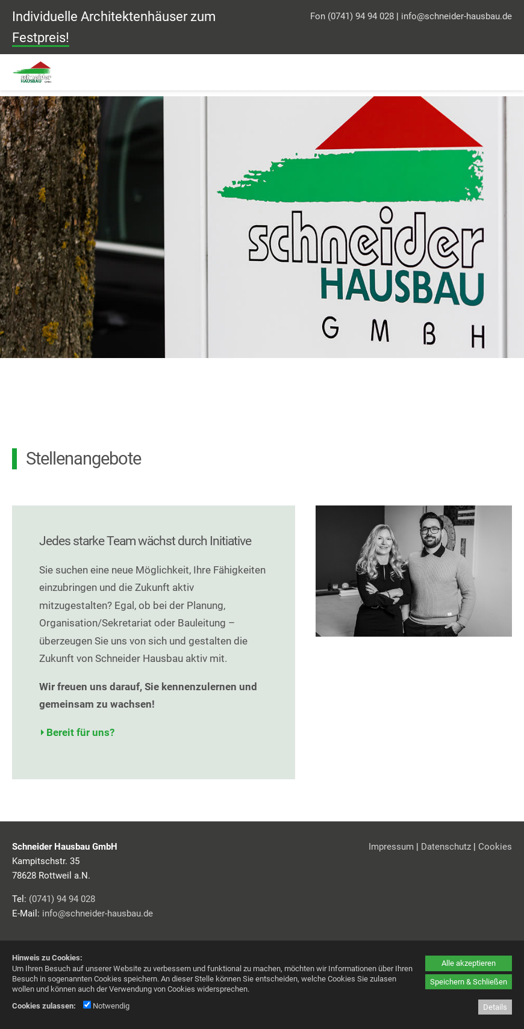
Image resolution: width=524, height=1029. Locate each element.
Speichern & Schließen (468, 981)
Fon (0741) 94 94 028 (352, 16)
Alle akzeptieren (468, 963)
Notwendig (106, 1005)
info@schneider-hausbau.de (456, 16)
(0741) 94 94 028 (62, 899)
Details (495, 1007)
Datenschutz (446, 846)
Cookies (495, 846)
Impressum (391, 846)
